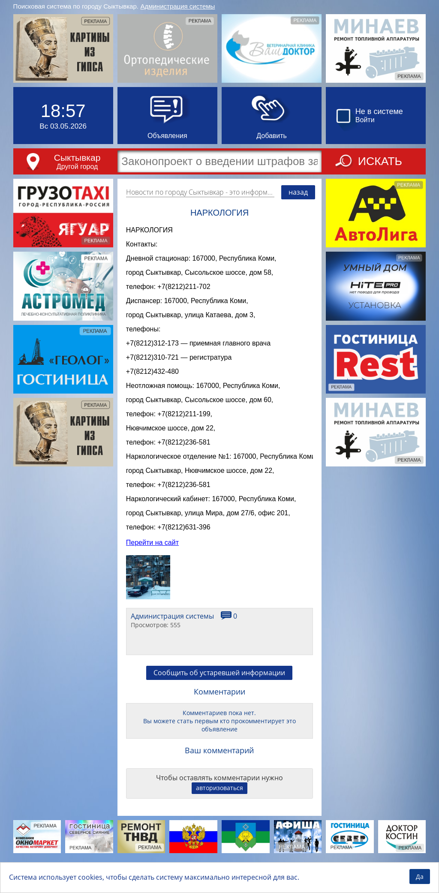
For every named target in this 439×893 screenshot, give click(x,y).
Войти (365, 119)
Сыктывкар (77, 157)
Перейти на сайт (152, 569)
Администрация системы (177, 6)
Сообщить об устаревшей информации (219, 699)
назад (298, 192)
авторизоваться (219, 815)
